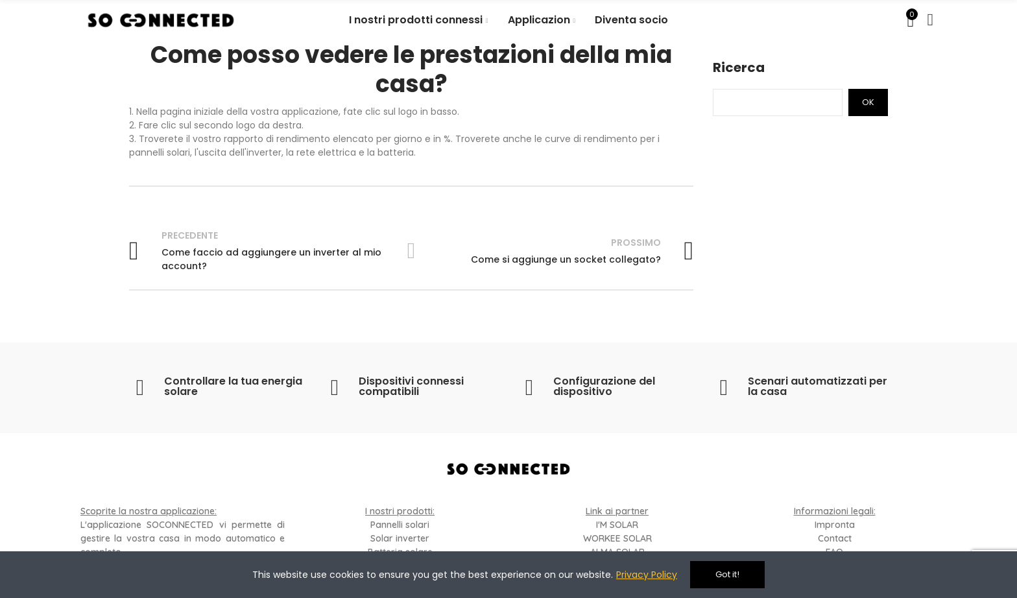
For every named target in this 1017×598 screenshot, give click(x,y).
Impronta (835, 525)
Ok (868, 102)
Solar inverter (399, 538)
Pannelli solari (399, 525)
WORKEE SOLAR (617, 538)
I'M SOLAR (617, 525)
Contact (835, 538)
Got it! (727, 574)
